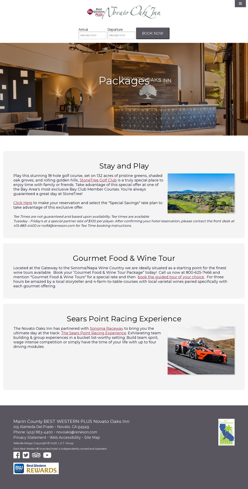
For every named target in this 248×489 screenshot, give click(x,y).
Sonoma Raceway (106, 328)
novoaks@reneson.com (76, 432)
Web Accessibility (65, 437)
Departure (115, 30)
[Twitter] (26, 455)
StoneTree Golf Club (98, 180)
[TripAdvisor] (36, 455)
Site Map (92, 437)
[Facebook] (16, 455)
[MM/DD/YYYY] (92, 35)
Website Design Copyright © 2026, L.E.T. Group (43, 443)
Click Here (22, 203)
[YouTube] (47, 455)
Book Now (152, 33)
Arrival (83, 30)
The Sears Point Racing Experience (93, 333)
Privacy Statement (29, 437)
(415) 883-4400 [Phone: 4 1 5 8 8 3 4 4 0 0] (40, 432)
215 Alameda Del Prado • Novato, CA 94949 (51, 427)
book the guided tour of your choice (171, 277)
